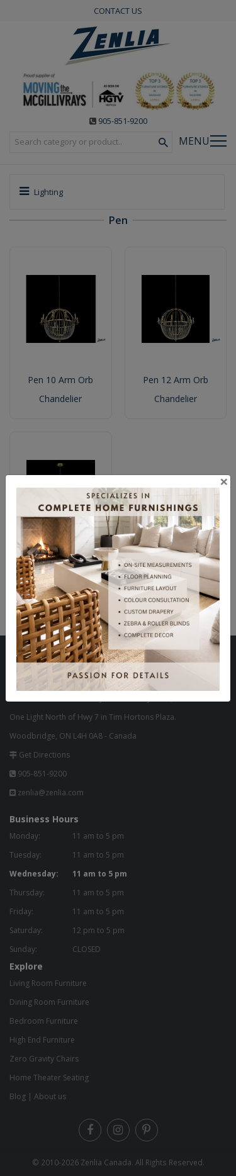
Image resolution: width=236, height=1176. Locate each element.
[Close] (224, 481)
